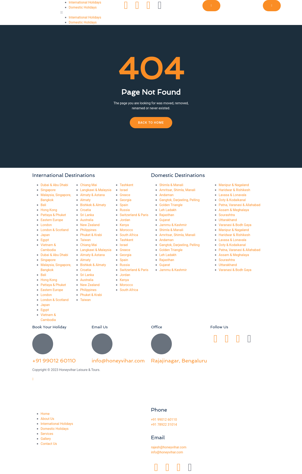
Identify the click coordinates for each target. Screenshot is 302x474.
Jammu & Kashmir (173, 225)
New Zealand (90, 225)
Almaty (85, 200)
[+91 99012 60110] (42, 343)
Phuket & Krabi (91, 235)
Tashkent (126, 185)
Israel (124, 190)
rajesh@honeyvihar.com (168, 447)
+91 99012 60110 (54, 361)
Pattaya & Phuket (53, 215)
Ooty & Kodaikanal (232, 200)
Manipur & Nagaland (234, 185)
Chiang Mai (88, 185)
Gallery (46, 438)
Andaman (166, 195)
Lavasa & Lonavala (232, 195)
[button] (90, 12)
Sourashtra (227, 215)
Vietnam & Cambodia (48, 248)
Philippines (88, 230)
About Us (47, 418)
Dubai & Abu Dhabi (54, 185)
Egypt (45, 240)
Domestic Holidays (83, 7)
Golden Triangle (170, 205)
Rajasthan (166, 215)
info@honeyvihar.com (118, 361)
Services (47, 433)
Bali (43, 205)
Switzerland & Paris (134, 215)
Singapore (48, 190)
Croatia (85, 210)
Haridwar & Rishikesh (234, 190)
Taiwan (85, 240)
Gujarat (164, 220)
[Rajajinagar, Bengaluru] (161, 343)
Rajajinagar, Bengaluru (179, 361)
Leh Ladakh (167, 210)
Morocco (126, 230)
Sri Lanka (87, 215)
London (46, 225)
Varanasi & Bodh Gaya (235, 225)
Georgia (125, 200)
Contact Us (49, 443)
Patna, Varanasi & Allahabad (239, 205)
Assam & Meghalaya (234, 210)
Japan (45, 235)
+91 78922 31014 (164, 424)
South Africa (129, 235)
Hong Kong (49, 210)
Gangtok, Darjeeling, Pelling (179, 200)
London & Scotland (55, 230)
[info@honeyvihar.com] (102, 343)
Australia (86, 220)
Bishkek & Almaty (93, 205)
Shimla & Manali (171, 185)
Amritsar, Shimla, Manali (177, 190)
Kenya (124, 225)
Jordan (125, 220)
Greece (125, 195)
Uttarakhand (228, 220)
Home (45, 413)
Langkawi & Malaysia (95, 190)
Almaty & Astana (92, 195)
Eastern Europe (52, 220)
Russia (125, 210)
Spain (124, 205)
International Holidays (85, 2)
